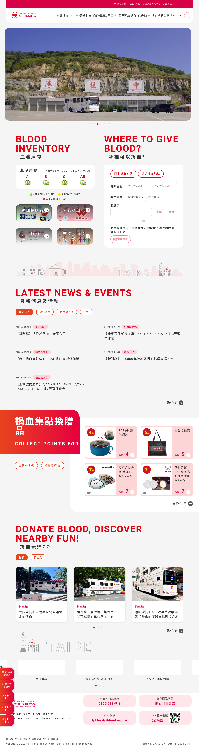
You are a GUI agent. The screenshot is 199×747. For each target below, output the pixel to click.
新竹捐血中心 (7, 697)
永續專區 (167, 4)
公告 (86, 312)
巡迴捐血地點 (151, 173)
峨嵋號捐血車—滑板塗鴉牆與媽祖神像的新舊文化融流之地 (157, 614)
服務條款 (25, 739)
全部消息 (24, 312)
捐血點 (38, 557)
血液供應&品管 (103, 15)
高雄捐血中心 (7, 720)
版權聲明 (53, 739)
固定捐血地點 (123, 173)
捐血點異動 (67, 312)
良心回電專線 (165, 703)
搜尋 (159, 211)
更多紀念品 (180, 503)
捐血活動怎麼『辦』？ (166, 15)
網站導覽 (121, 4)
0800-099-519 (110, 703)
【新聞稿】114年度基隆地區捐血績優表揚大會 (139, 359)
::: (114, 4)
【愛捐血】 (158, 720)
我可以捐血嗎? (7, 673)
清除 (171, 211)
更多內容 (171, 402)
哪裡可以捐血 (127, 15)
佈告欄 (142, 15)
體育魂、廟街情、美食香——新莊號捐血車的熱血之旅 (98, 614)
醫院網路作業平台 (152, 4)
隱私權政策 (12, 739)
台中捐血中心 (7, 708)
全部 (21, 557)
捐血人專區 (134, 4)
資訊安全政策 (39, 739)
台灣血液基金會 (7, 685)
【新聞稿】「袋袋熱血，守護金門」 (42, 334)
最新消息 (85, 15)
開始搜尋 (119, 239)
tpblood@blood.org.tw (110, 720)
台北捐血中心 (66, 15)
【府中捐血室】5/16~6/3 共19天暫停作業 (47, 359)
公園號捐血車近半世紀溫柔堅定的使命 (40, 614)
